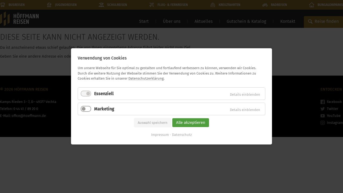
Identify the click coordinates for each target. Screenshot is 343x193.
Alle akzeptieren (190, 122)
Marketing (104, 109)
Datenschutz (182, 135)
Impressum (160, 135)
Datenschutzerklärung (146, 78)
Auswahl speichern (152, 123)
